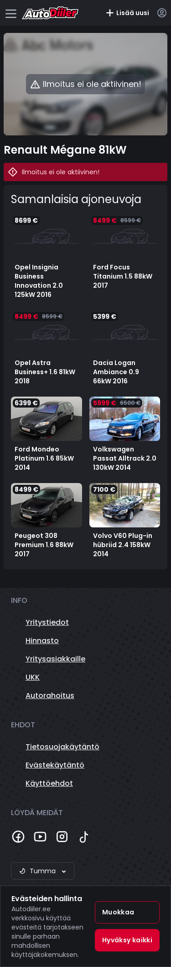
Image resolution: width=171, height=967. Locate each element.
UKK (33, 677)
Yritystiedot (47, 622)
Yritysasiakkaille (55, 659)
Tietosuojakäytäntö (62, 746)
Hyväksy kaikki (127, 940)
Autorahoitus (50, 695)
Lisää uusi (127, 12)
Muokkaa (118, 912)
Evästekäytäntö (55, 765)
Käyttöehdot (49, 783)
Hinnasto (42, 640)
